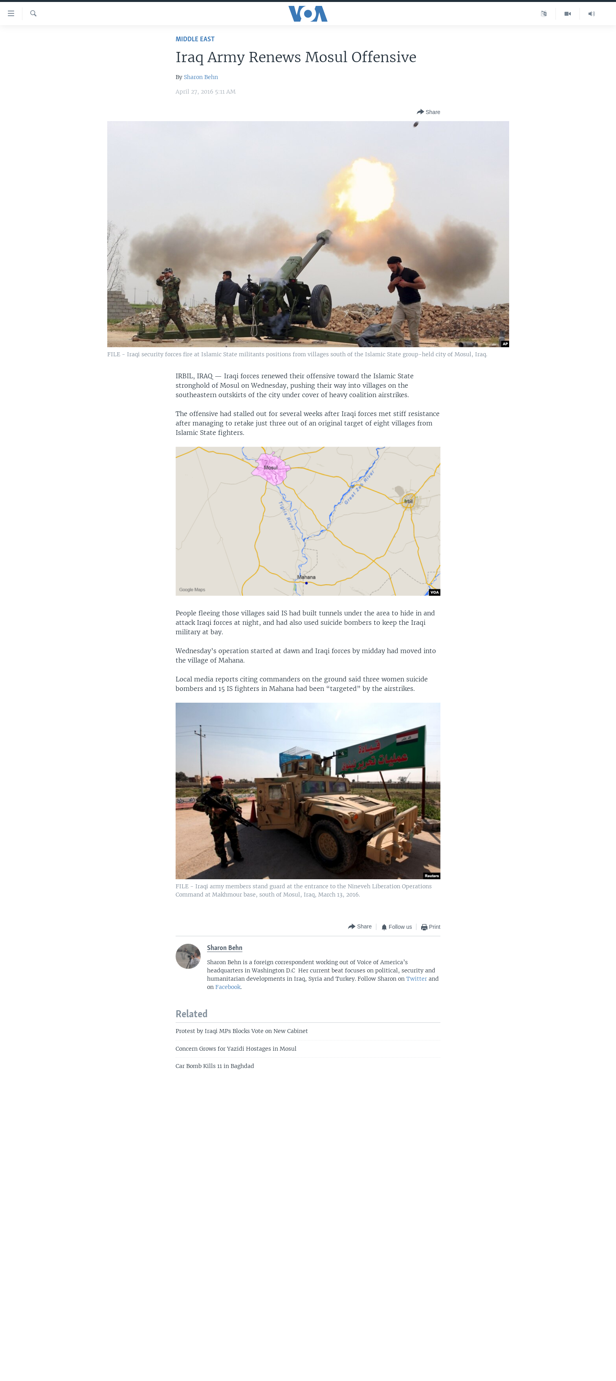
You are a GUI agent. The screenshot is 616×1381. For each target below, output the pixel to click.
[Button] (428, 112)
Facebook (227, 987)
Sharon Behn (201, 77)
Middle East (195, 39)
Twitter (416, 978)
